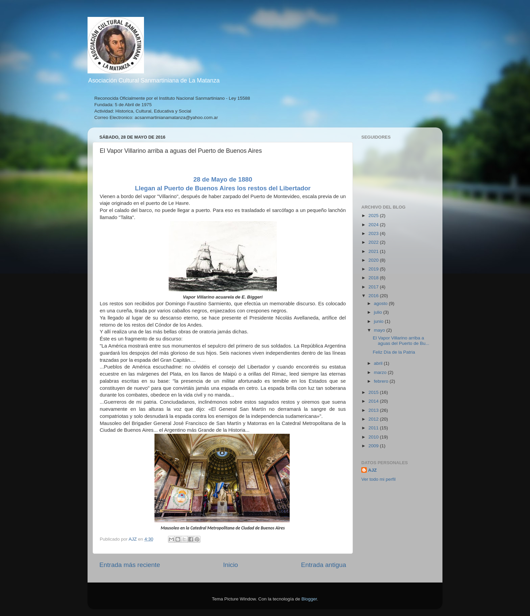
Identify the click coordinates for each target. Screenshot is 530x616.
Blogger (309, 598)
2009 (374, 445)
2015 (374, 392)
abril (379, 363)
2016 (374, 295)
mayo (380, 330)
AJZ (372, 470)
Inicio (230, 564)
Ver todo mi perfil (378, 479)
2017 (374, 286)
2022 (374, 242)
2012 (374, 419)
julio (378, 312)
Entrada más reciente (129, 564)
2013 (374, 410)
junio (379, 321)
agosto (381, 303)
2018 (374, 277)
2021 (374, 251)
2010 (374, 437)
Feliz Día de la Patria (394, 352)
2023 (374, 233)
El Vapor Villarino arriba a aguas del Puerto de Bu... (401, 340)
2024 (374, 224)
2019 (374, 268)
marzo (381, 372)
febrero (382, 381)
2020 (374, 260)
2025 (374, 215)
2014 (374, 401)
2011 (374, 427)
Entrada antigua (323, 564)
